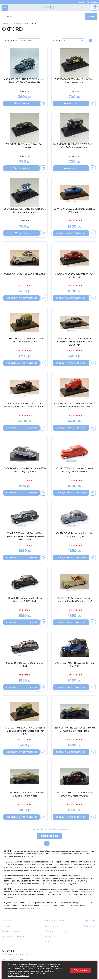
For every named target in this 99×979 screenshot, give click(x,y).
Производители (54, 920)
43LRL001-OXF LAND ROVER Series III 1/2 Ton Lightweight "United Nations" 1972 (25, 731)
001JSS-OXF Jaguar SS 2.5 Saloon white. (24, 274)
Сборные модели (12, 931)
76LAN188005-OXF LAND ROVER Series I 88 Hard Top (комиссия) (25, 210)
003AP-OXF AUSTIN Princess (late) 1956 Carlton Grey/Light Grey (25, 470)
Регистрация (92, 2)
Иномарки (8, 920)
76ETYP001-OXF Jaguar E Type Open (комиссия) (24, 145)
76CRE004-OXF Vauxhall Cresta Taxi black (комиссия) (74, 81)
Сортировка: (10, 40)
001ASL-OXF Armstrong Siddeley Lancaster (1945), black (25, 599)
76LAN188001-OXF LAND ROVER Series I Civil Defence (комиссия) (74, 145)
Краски (6, 926)
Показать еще (49, 836)
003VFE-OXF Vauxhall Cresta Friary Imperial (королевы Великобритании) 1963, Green (24, 536)
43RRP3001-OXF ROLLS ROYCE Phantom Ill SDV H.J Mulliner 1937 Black (24, 405)
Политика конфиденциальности (26, 974)
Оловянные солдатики (15, 936)
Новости (50, 936)
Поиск (91, 17)
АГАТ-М (49, 7)
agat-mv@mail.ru (12, 959)
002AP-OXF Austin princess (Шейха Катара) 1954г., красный (74, 470)
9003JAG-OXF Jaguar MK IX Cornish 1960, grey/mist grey (74, 535)
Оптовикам (51, 926)
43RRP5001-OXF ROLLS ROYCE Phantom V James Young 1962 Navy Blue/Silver (74, 341)
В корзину (21, 103)
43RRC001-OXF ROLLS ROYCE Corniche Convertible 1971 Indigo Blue (74, 729)
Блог (48, 941)
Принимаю (80, 970)
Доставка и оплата (56, 931)
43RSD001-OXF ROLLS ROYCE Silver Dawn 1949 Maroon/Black (74, 794)
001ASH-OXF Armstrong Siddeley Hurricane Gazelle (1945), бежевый (74, 599)
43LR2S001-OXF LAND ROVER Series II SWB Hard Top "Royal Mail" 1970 (74, 405)
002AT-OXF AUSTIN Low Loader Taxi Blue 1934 (74, 664)
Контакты (88, 926)
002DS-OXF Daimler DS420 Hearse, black (24, 664)
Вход (81, 2)
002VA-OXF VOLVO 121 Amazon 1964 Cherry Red (74, 275)
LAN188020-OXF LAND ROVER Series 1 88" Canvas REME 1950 (25, 340)
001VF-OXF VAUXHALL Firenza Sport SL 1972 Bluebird (74, 210)
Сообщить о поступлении (71, 233)
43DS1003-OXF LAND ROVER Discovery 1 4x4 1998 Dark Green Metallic (25, 81)
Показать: (56, 40)
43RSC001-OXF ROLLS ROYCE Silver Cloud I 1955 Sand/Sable (25, 794)
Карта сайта (90, 920)
